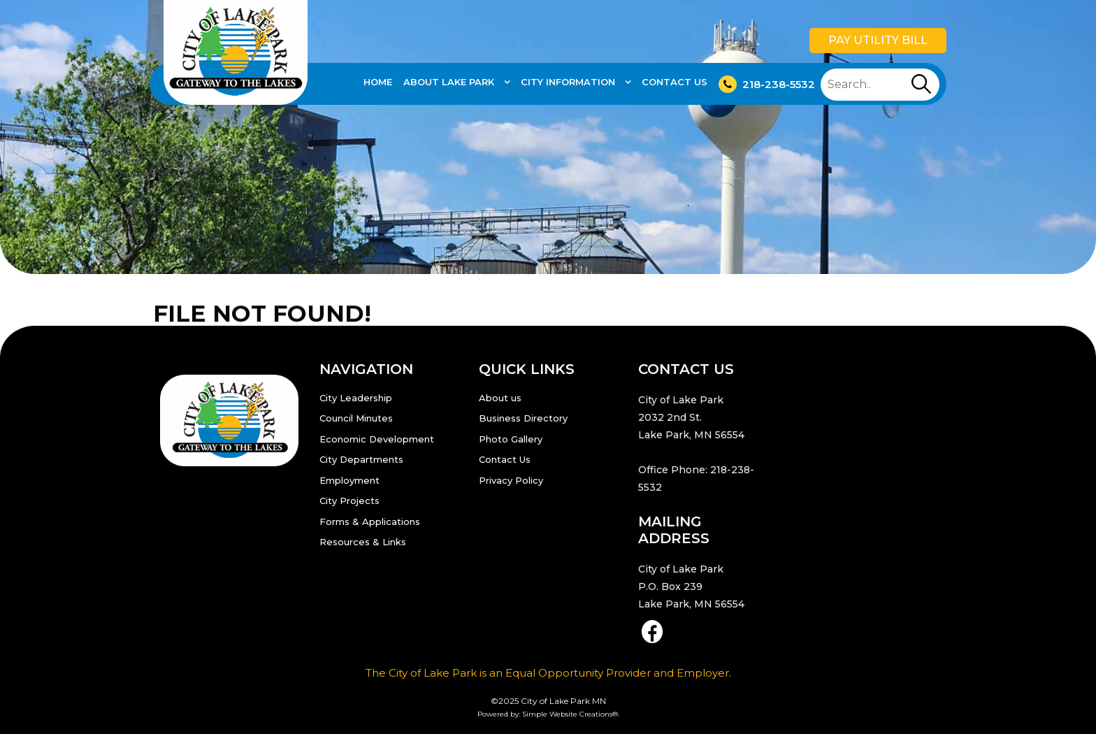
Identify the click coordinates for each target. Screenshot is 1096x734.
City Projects (349, 500)
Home (377, 81)
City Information (569, 81)
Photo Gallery (510, 439)
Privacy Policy (511, 480)
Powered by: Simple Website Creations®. (548, 714)
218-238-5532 (767, 84)
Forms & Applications (369, 521)
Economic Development (376, 439)
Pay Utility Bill (878, 40)
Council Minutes (356, 418)
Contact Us (674, 81)
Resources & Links (362, 541)
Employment (349, 480)
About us (500, 397)
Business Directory (523, 418)
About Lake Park (450, 81)
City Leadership (355, 397)
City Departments (361, 459)
